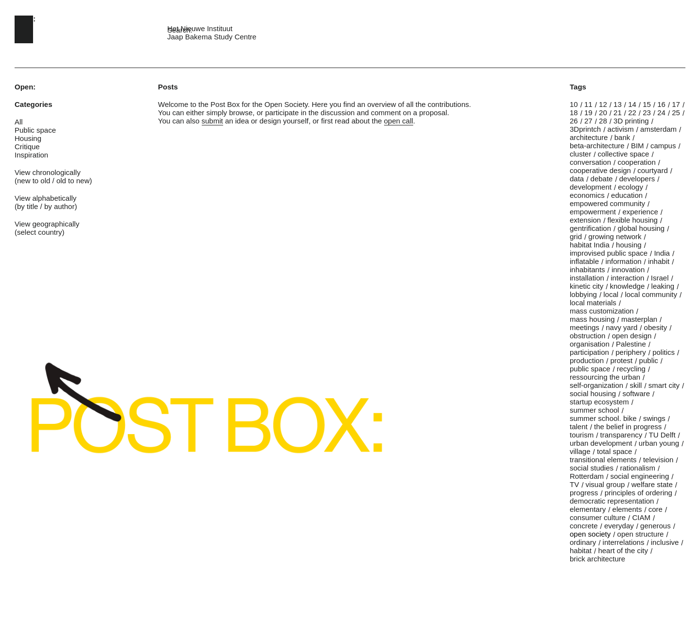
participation (589, 352)
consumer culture (598, 517)
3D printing (631, 121)
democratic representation (612, 501)
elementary (588, 509)
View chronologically (48, 172)
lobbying (583, 294)
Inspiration (31, 155)
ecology (630, 187)
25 (676, 112)
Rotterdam (587, 476)
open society (590, 534)
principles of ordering (638, 492)
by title (27, 206)
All (19, 122)
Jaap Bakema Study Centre (211, 37)
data (577, 178)
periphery (630, 352)
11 (588, 104)
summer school (594, 410)
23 (647, 112)
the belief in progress (628, 426)
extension (585, 220)
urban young (659, 443)
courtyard (652, 170)
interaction (627, 278)
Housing (28, 138)
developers (637, 178)
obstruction (587, 335)
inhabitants (587, 269)
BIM (637, 145)
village (580, 451)
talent (579, 426)
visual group (605, 484)
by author (59, 206)
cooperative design (600, 170)
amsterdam (658, 129)
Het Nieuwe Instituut (199, 28)
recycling (631, 369)
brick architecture (597, 559)
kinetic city (586, 286)
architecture (589, 137)
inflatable (584, 261)
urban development (601, 443)
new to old (33, 180)
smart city (664, 385)
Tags (578, 87)
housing (629, 245)
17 (676, 104)
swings (654, 418)
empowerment (593, 212)
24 (661, 112)
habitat (581, 550)
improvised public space (609, 253)
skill (636, 385)
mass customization (602, 311)
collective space (623, 154)
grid (576, 236)
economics (587, 195)
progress (584, 492)
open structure (640, 534)
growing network (614, 236)
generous (655, 526)
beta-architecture (597, 145)
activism (621, 129)
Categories (33, 104)
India (662, 253)
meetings (584, 327)
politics (663, 352)
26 (574, 121)
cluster (580, 154)
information (623, 261)
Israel (660, 278)
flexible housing (633, 220)
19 (588, 112)
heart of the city (623, 550)
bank (622, 137)
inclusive (665, 542)
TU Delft (662, 435)
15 (647, 104)
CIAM (641, 517)
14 (632, 104)
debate (602, 178)
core (655, 509)
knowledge (627, 286)
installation (587, 278)
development (591, 187)
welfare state (652, 484)
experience (640, 212)
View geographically (47, 224)
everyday (619, 526)
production (587, 360)
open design (632, 335)
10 (574, 104)
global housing (641, 228)
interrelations (624, 542)
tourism (582, 435)
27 (588, 121)
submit (212, 121)
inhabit (658, 261)
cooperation (636, 162)
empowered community (607, 203)
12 (603, 104)
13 (617, 104)
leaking (663, 286)
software (636, 393)
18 (574, 112)
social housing (593, 393)
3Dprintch (585, 129)
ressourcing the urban (605, 377)
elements (627, 509)
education (627, 195)
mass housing (592, 319)
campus (663, 145)
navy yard (621, 327)
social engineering (639, 476)
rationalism (637, 468)
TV (574, 484)
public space (590, 369)
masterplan (639, 319)
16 (661, 104)
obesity (655, 327)
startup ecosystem (599, 402)
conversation (590, 162)
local (610, 294)
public (648, 360)
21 (617, 112)
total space (614, 451)
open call (398, 121)
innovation (628, 269)
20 (603, 112)
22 (632, 112)
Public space (35, 130)
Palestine (631, 344)
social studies (591, 468)
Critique (27, 146)
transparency (621, 435)
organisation (590, 344)
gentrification (590, 228)
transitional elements (603, 459)
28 (603, 121)
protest (621, 360)
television (658, 459)
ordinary (583, 542)
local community (651, 294)
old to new (72, 180)
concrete (584, 526)
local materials (593, 302)
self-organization (596, 385)
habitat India (590, 245)
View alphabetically (45, 198)
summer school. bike (603, 418)
